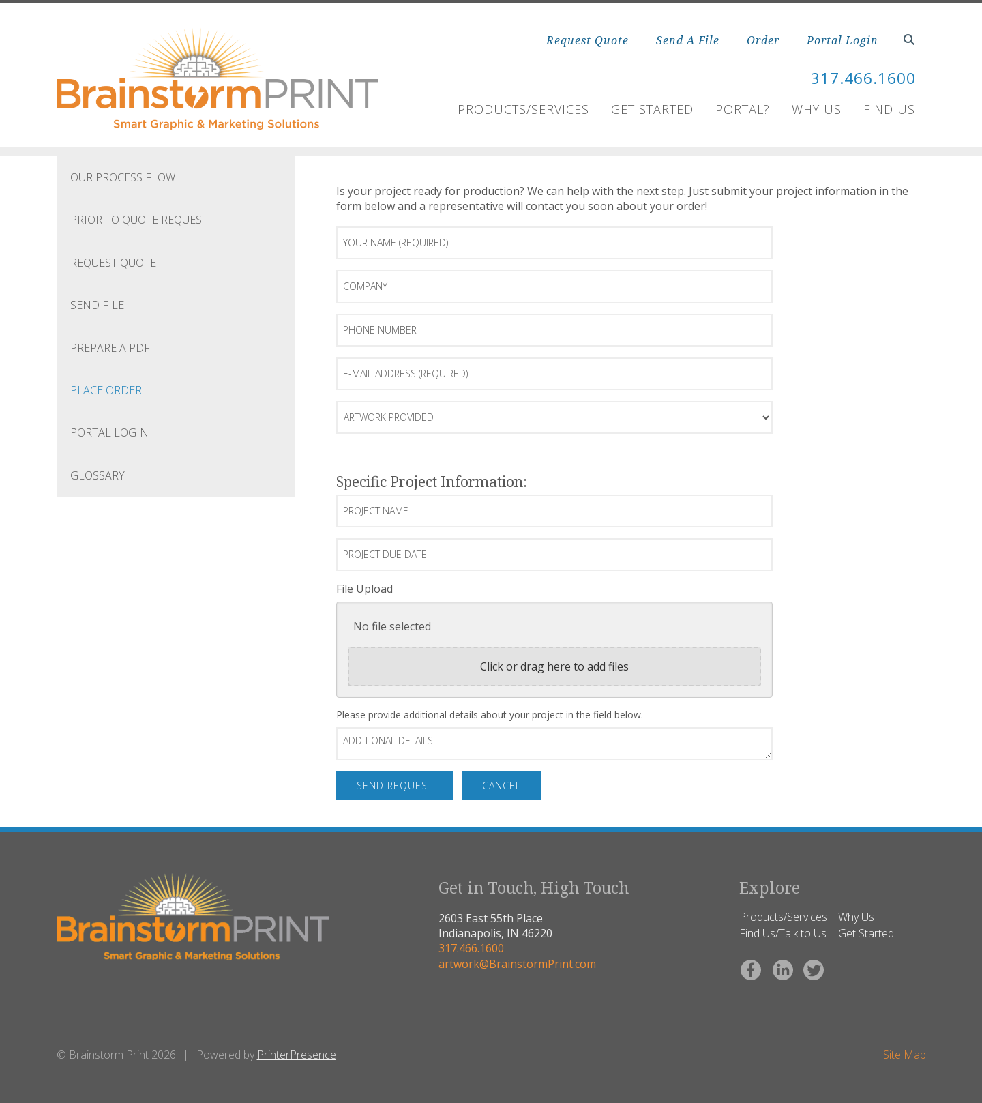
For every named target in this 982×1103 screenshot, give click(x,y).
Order (763, 40)
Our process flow (122, 177)
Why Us (817, 109)
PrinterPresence (296, 1054)
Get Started (652, 109)
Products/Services (523, 109)
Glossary (97, 475)
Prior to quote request (139, 219)
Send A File (687, 40)
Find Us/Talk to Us (783, 933)
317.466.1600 (859, 77)
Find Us (889, 109)
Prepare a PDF (110, 347)
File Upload (364, 588)
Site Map (904, 1054)
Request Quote (587, 40)
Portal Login (842, 40)
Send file (97, 304)
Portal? (742, 109)
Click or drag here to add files (554, 666)
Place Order (106, 390)
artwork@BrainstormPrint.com (517, 963)
